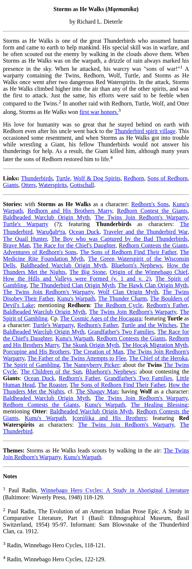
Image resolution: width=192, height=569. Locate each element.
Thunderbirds (37, 178)
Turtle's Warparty (25, 224)
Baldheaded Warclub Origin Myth (46, 217)
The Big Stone (87, 272)
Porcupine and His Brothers (36, 351)
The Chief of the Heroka (158, 358)
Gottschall (82, 185)
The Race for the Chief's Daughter (74, 245)
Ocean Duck (84, 232)
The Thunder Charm (122, 298)
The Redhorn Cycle (118, 305)
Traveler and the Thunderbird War (145, 232)
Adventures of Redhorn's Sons (39, 252)
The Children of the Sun (51, 371)
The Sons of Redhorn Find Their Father (128, 252)
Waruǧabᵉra (50, 232)
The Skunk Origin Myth (90, 345)
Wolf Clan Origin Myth (128, 292)
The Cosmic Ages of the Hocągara (100, 318)
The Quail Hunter (25, 239)
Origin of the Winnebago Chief (149, 272)
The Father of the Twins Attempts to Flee (76, 358)
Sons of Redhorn (167, 178)
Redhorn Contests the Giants (153, 245)
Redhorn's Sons (150, 204)
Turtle (63, 178)
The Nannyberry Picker (91, 365)
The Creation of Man (98, 351)
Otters (28, 185)
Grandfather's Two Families (121, 332)
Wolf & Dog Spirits (97, 178)
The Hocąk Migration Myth (155, 345)
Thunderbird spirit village (145, 131)
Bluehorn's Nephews (136, 265)
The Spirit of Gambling (31, 365)
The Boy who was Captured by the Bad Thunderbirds (119, 239)
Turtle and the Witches (149, 325)
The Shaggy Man (97, 391)
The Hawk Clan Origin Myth (153, 285)
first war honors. (99, 112)
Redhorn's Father (167, 305)
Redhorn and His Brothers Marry (70, 211)
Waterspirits (53, 185)
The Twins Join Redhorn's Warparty (141, 217)
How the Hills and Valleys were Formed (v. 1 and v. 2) (77, 278)
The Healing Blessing (159, 405)
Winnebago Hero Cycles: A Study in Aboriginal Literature (115, 491)
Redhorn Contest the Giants (152, 211)
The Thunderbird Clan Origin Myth (72, 285)
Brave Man (16, 245)
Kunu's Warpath (76, 298)
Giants (10, 185)
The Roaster (52, 385)
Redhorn (134, 178)
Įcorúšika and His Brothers (109, 418)
